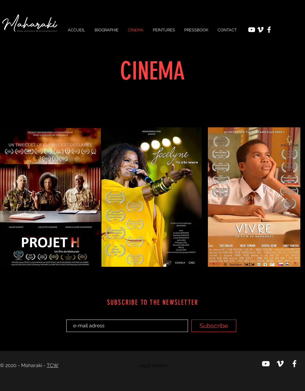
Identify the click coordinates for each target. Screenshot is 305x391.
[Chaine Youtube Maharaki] (251, 29)
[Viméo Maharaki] (260, 29)
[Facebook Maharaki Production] (269, 29)
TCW (53, 365)
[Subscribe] (213, 326)
